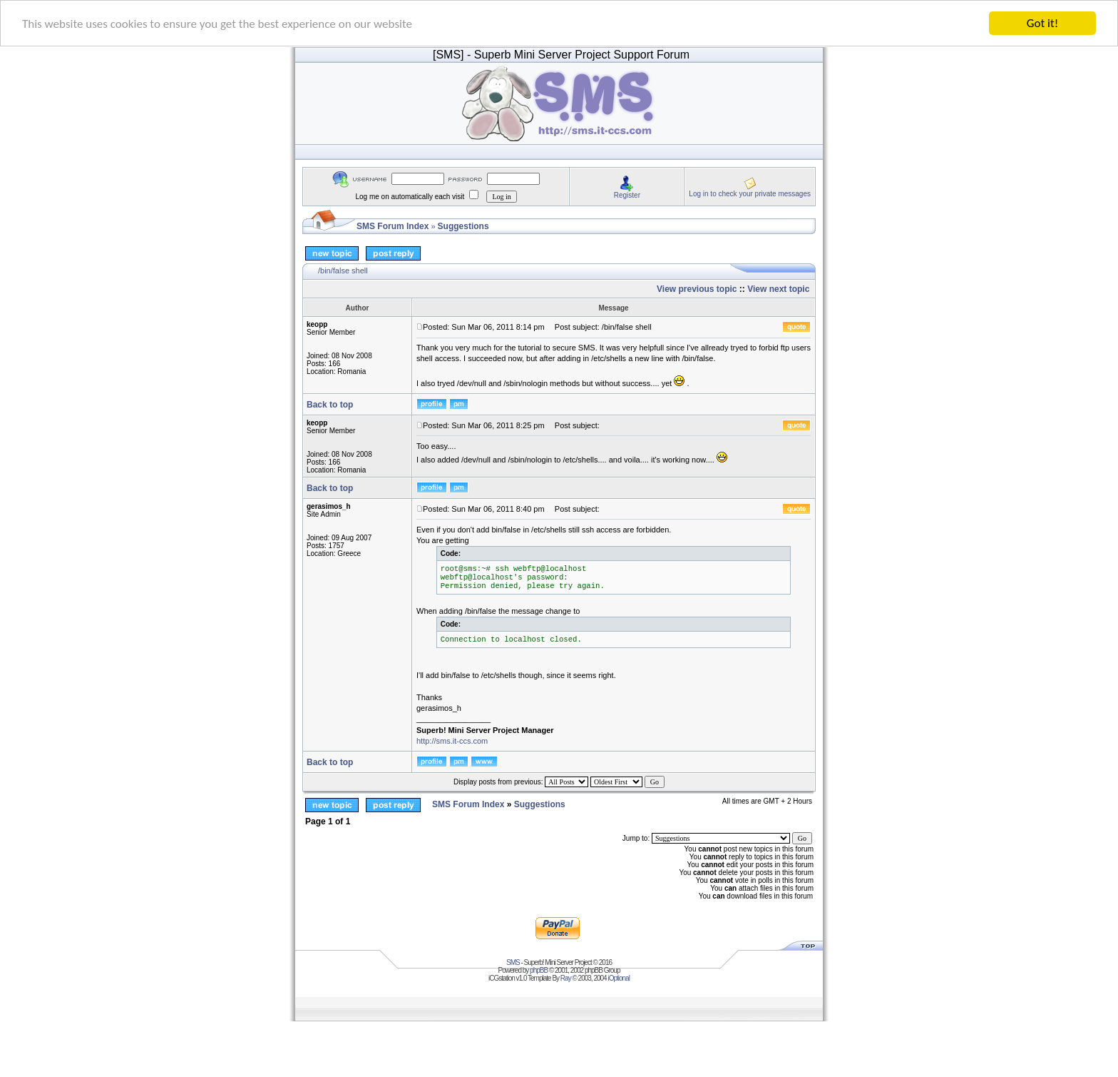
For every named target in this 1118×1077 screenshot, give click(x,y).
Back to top (330, 404)
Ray (565, 978)
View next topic (778, 289)
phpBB (539, 970)
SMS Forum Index (393, 226)
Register (627, 194)
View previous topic (697, 289)
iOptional (618, 978)
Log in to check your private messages (750, 193)
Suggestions (463, 226)
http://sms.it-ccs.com (452, 741)
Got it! (1042, 23)
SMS (513, 962)
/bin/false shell (343, 270)
